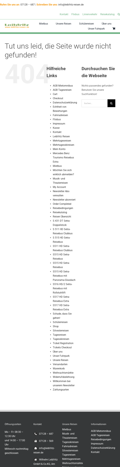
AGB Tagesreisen (62, 89)
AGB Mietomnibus (63, 85)
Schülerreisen (60, 322)
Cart (55, 94)
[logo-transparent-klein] (17, 24)
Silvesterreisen (61, 330)
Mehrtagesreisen (62, 140)
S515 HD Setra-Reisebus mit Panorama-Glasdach (64, 275)
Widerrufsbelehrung (63, 376)
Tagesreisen (59, 334)
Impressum (59, 123)
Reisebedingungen (63, 208)
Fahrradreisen (60, 115)
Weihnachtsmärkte (63, 372)
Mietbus (57, 165)
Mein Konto (59, 149)
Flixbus (57, 119)
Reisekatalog (60, 212)
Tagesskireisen (61, 339)
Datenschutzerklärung (65, 102)
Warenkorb (59, 368)
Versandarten (60, 364)
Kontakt (57, 132)
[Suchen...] (95, 103)
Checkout (58, 98)
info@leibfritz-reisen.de (71, 4)
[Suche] (111, 103)
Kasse (56, 127)
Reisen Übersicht (62, 216)
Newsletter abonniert (64, 199)
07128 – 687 (27, 4)
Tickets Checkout (62, 347)
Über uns (57, 351)
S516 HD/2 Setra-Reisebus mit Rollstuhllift (62, 288)
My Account (59, 187)
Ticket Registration (63, 343)
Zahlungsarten (61, 389)
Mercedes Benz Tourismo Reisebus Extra (63, 157)
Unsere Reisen (60, 360)
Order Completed (62, 203)
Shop (56, 326)
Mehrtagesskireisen (63, 144)
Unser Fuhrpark (61, 355)
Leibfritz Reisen (61, 136)
